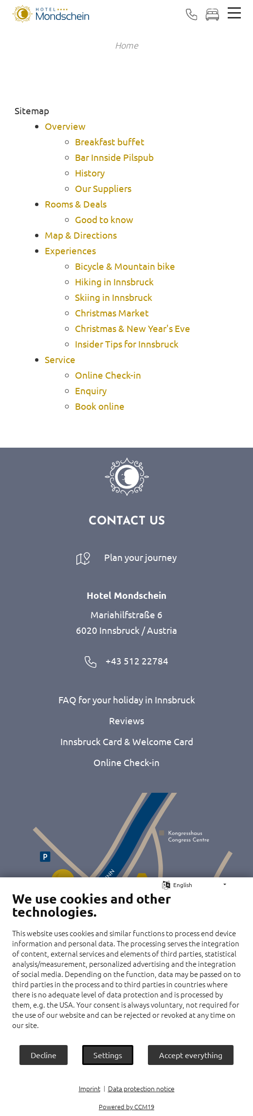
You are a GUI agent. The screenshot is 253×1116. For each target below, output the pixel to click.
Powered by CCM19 (126, 1106)
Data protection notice (141, 1088)
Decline (43, 1055)
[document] (126, 967)
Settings (107, 1055)
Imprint (89, 1088)
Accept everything (190, 1055)
